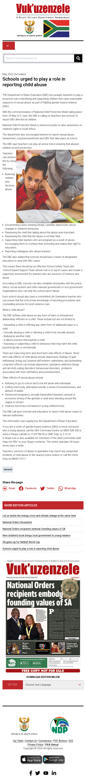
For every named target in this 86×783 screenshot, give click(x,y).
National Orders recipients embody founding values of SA (34, 528)
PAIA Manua (51, 744)
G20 (71, 740)
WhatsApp (67, 488)
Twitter (47, 488)
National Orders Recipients (17, 522)
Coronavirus (45, 740)
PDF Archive (60, 740)
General (8, 469)
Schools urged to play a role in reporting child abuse (31, 548)
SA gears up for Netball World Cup (21, 542)
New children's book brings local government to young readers (36, 535)
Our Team (18, 740)
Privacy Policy (35, 744)
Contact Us (31, 740)
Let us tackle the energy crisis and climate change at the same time (39, 515)
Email (9, 488)
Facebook (27, 488)
